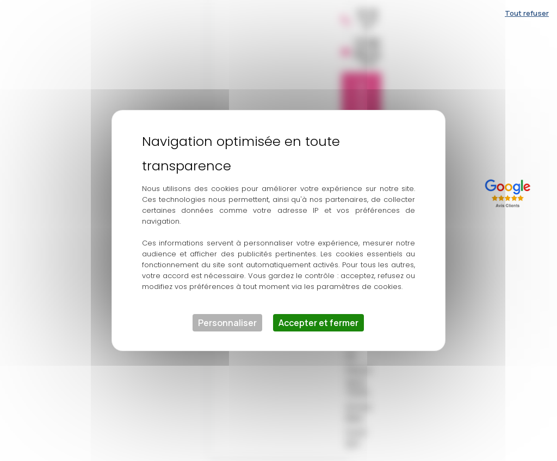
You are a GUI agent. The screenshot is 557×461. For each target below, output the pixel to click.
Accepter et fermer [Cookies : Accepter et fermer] (318, 323)
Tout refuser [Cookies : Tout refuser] (527, 13)
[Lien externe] (510, 191)
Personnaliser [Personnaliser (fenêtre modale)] (227, 323)
